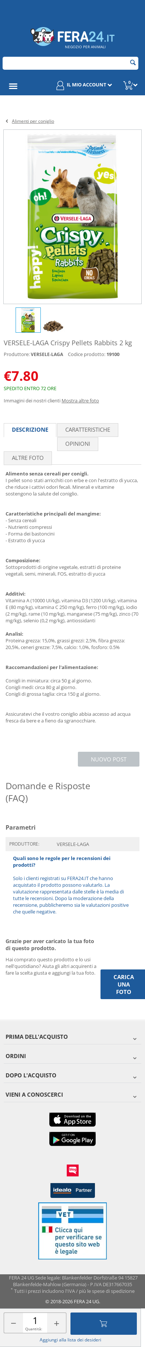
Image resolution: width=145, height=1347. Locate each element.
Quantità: (33, 1328)
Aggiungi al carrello (103, 1323)
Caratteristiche (87, 429)
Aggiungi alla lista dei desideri (70, 1340)
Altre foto (28, 457)
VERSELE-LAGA (47, 354)
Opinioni (77, 443)
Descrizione (30, 429)
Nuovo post (108, 759)
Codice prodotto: (86, 354)
